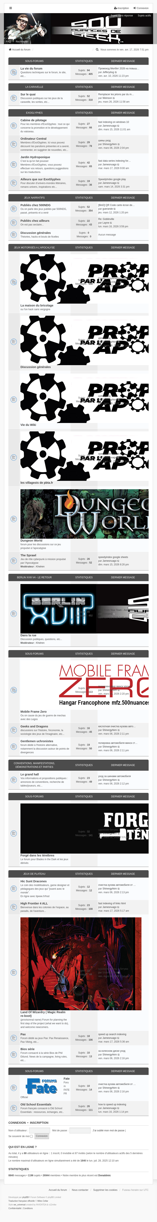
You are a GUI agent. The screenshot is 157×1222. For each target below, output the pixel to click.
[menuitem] (97, 49)
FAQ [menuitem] (8, 41)
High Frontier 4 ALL (34, 903)
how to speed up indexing (112, 1104)
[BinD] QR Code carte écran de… (116, 205)
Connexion (17, 1122)
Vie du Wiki (28, 424)
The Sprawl (28, 555)
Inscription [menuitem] (121, 8)
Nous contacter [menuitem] (80, 1190)
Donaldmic (104, 1175)
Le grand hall (29, 774)
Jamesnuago (109, 125)
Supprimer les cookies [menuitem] (105, 1190)
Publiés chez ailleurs (34, 220)
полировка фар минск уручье (114, 686)
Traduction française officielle (21, 1201)
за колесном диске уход (111, 1050)
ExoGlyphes (34, 112)
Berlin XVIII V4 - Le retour (34, 577)
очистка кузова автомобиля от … (117, 885)
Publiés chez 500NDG (35, 205)
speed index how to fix (110, 453)
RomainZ (107, 613)
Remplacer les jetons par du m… (116, 94)
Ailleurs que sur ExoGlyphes (40, 179)
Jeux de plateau (34, 873)
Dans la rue (28, 635)
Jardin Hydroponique (35, 157)
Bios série (27, 1049)
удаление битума (108, 829)
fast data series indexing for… (114, 160)
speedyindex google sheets (113, 557)
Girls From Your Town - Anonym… (116, 610)
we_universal (19, 1205)
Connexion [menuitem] (140, 8)
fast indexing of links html (112, 903)
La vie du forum (31, 68)
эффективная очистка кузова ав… (117, 515)
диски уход (104, 338)
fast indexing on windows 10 (113, 122)
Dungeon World (31, 540)
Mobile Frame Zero (33, 711)
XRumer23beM (110, 282)
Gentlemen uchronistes (36, 741)
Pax (23, 1034)
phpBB (25, 1197)
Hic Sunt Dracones (33, 881)
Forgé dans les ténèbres (37, 855)
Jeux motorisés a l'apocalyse (34, 247)
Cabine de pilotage (33, 120)
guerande (107, 208)
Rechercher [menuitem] (22, 41)
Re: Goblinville (106, 219)
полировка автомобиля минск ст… (118, 743)
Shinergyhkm (109, 144)
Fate (67, 1078)
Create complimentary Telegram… (117, 278)
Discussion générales (35, 232)
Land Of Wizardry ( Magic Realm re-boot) (42, 1014)
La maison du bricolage (36, 305)
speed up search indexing (112, 1034)
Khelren (40, 566)
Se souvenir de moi (20, 1136)
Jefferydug (108, 72)
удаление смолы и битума (113, 968)
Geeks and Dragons (34, 726)
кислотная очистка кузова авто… (117, 726)
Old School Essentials (35, 1104)
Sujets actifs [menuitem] (144, 15)
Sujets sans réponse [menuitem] (122, 15)
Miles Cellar (42, 1201)
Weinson (107, 98)
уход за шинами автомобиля (114, 776)
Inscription (39, 1122)
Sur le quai (28, 94)
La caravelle (34, 87)
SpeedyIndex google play (112, 179)
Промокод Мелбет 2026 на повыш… (118, 68)
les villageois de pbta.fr (36, 482)
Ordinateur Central (33, 138)
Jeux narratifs (34, 197)
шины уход (104, 140)
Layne (105, 222)
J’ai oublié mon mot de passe (108, 1130)
